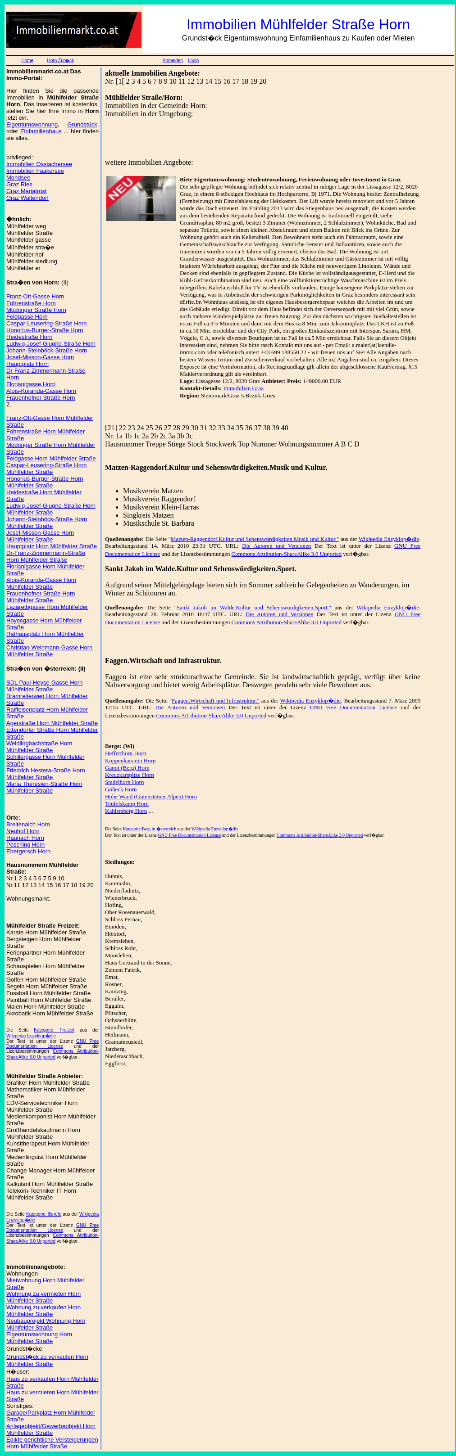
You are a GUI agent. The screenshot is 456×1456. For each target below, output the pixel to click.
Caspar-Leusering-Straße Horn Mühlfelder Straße (46, 468)
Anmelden (173, 60)
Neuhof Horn (23, 831)
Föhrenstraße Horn (31, 303)
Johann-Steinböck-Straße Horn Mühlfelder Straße (46, 522)
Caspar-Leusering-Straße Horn (46, 323)
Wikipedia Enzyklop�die (31, 1035)
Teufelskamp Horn (127, 803)
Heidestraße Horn (29, 337)
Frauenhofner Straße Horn (40, 397)
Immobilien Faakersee (35, 170)
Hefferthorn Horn (125, 753)
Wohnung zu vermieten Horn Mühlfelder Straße (43, 1297)
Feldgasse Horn (27, 316)
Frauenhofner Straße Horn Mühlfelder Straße (40, 597)
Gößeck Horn (121, 789)
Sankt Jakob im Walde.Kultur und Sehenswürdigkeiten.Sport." (254, 607)
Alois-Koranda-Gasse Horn (41, 391)
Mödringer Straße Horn (36, 310)
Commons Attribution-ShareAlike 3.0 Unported (287, 554)
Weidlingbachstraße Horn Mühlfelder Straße (39, 746)
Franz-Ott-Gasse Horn (35, 296)
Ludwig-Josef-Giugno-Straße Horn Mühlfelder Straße (51, 509)
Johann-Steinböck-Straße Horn (46, 350)
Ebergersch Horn (28, 851)
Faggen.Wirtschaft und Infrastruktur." (215, 701)
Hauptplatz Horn (27, 364)
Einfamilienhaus (41, 131)
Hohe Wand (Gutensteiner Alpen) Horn (151, 796)
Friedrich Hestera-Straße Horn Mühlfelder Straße (45, 773)
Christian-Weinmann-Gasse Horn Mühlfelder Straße (49, 651)
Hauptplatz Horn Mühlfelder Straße (51, 546)
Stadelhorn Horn (124, 782)
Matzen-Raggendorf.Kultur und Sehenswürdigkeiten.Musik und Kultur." (255, 539)
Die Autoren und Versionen (276, 546)
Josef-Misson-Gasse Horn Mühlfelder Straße (40, 536)
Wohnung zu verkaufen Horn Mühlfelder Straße (43, 1310)
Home (27, 60)
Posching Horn (25, 844)
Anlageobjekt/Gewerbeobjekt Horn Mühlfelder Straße (51, 1429)
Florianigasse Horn (30, 384)
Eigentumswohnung (32, 124)
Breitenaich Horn (28, 824)
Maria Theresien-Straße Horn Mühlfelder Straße (44, 787)
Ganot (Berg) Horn (127, 767)
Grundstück (82, 124)
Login (193, 60)
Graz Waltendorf (27, 197)
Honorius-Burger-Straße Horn (44, 330)
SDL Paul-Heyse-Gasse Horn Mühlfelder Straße (44, 686)
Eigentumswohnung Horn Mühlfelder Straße (39, 1337)
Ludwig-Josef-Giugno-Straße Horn (51, 343)
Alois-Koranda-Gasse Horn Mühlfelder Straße (41, 583)
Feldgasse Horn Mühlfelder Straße (51, 458)
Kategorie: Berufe (43, 1214)
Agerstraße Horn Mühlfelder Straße (52, 723)
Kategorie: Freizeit (54, 1030)
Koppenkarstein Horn (130, 760)
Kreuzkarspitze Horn (129, 774)
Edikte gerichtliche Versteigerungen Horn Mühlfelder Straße (52, 1443)
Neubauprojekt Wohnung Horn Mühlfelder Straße (45, 1324)
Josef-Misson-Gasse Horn (40, 357)
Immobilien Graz (243, 388)
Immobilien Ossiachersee (39, 164)
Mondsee (18, 177)
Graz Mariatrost (26, 191)
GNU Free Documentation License (52, 1044)
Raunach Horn (25, 837)
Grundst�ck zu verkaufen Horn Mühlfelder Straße (47, 1360)
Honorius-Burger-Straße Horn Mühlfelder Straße (44, 482)
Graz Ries (19, 184)
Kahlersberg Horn (126, 810)
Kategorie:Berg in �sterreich (150, 828)
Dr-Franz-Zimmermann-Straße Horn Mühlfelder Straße (46, 556)
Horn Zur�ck (60, 60)
